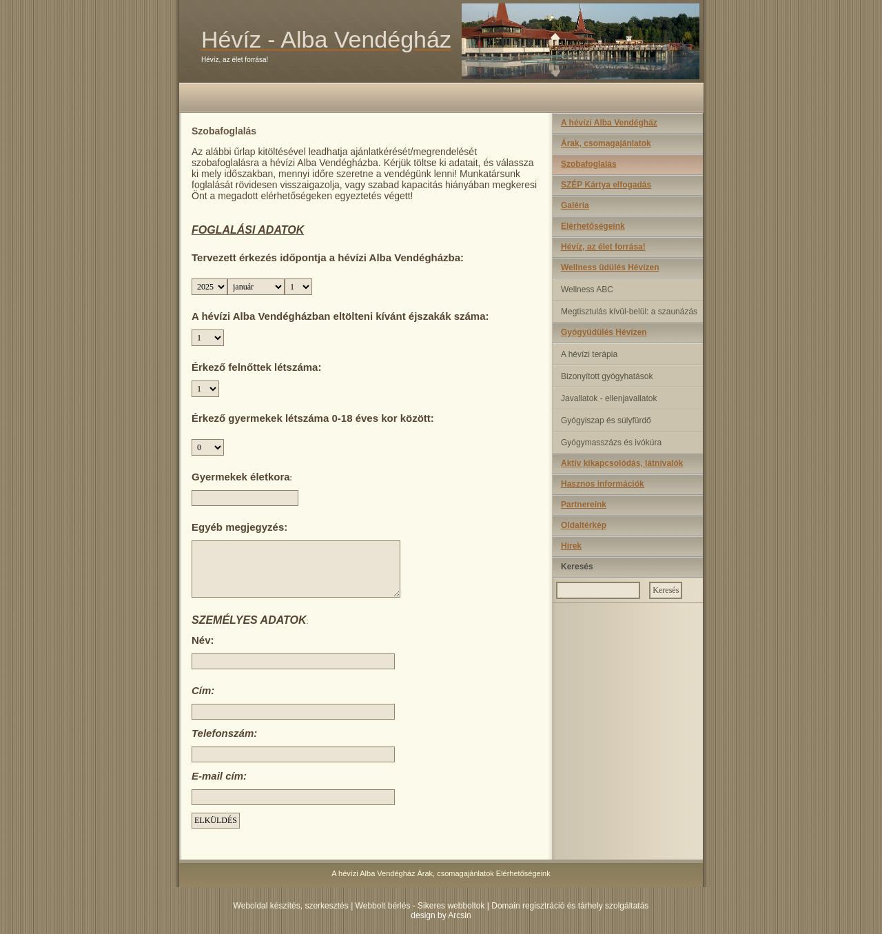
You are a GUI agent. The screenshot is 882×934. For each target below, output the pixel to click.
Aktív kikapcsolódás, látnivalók (622, 463)
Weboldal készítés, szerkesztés (291, 906)
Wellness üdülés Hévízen (610, 267)
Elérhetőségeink (593, 226)
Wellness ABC (587, 289)
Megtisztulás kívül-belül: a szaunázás (629, 311)
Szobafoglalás (589, 164)
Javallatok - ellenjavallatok (609, 398)
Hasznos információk (602, 484)
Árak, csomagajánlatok (606, 143)
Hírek (571, 546)
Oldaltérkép (583, 525)
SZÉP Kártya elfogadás (606, 185)
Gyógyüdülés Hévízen (604, 332)
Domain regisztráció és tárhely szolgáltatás (569, 906)
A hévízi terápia (589, 354)
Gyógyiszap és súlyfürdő (606, 420)
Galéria (575, 205)
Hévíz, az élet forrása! (603, 247)
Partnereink (583, 504)
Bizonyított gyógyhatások (607, 376)
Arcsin (459, 915)
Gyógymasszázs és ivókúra (611, 442)
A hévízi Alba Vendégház (609, 123)
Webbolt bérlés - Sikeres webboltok (420, 906)
